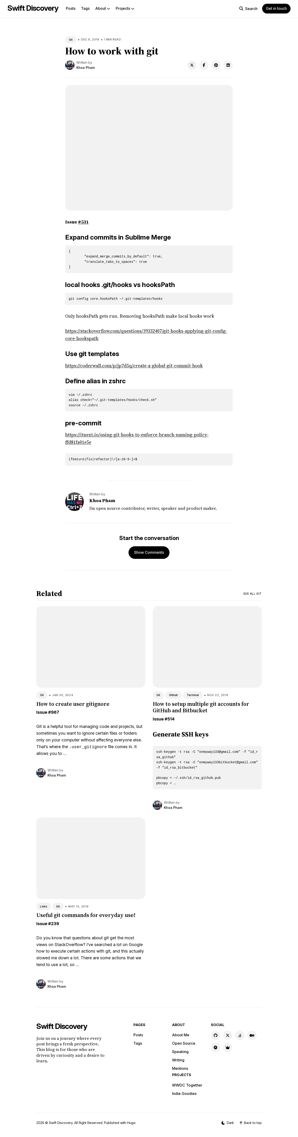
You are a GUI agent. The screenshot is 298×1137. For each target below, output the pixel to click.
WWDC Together (187, 1085)
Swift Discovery (32, 8)
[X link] (227, 1035)
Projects (125, 8)
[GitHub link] (215, 1035)
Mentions (180, 1068)
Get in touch (276, 8)
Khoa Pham (85, 68)
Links (43, 906)
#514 (170, 719)
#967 (53, 712)
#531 (83, 222)
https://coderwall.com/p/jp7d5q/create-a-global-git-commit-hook (134, 365)
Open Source (183, 1043)
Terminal (193, 695)
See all (252, 593)
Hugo (131, 1123)
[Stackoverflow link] (239, 1035)
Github (173, 695)
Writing (178, 1060)
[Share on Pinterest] (216, 65)
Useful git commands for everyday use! (85, 915)
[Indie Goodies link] (227, 1047)
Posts (70, 8)
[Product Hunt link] (215, 1047)
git (106, 937)
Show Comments (149, 552)
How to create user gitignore (72, 704)
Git (71, 39)
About (102, 8)
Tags (85, 8)
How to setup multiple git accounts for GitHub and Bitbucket (201, 707)
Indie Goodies (184, 1093)
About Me (180, 1035)
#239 (53, 923)
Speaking (180, 1051)
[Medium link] (252, 1035)
